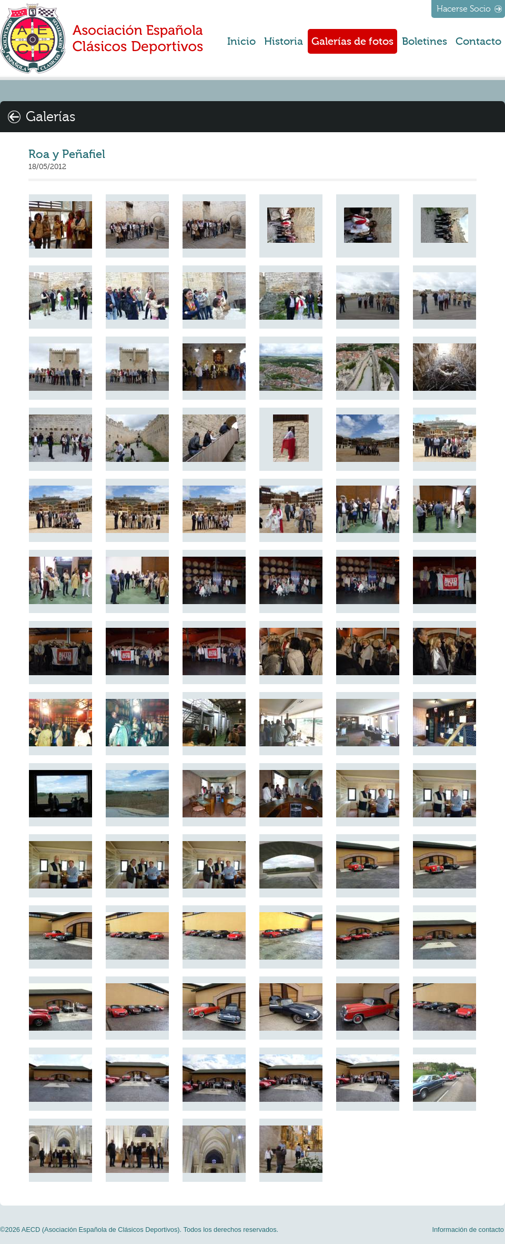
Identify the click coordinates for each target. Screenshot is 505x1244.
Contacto (478, 41)
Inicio (241, 41)
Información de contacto (468, 1229)
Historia (283, 41)
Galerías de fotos (352, 41)
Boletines (424, 41)
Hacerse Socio (464, 9)
